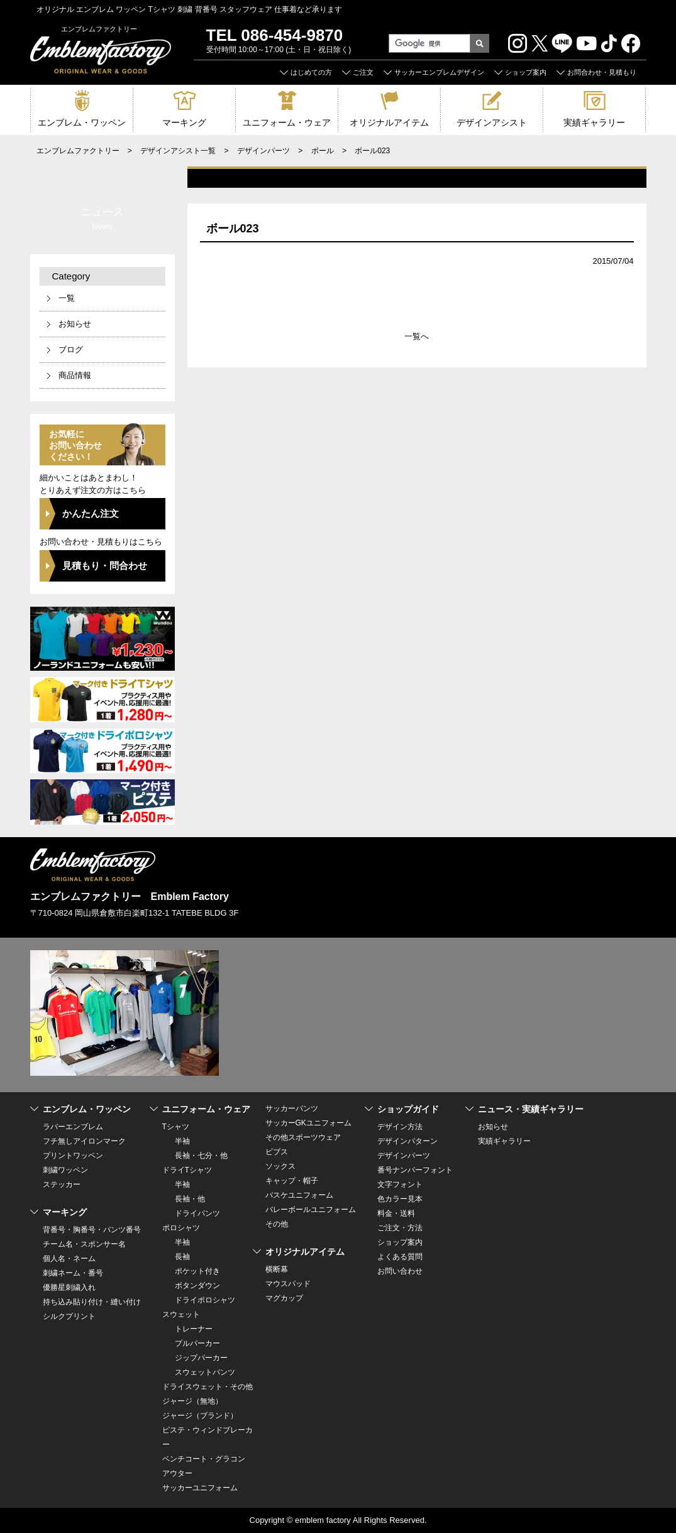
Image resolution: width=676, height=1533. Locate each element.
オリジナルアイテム (389, 122)
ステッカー (61, 1184)
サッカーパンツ (291, 1108)
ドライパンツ (197, 1213)
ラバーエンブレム (73, 1126)
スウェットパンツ (205, 1372)
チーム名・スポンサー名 (84, 1244)
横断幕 (276, 1269)
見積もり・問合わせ (104, 565)
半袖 (182, 1141)
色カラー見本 (400, 1198)
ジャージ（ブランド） (200, 1415)
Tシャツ (175, 1126)
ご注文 (363, 72)
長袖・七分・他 (201, 1155)
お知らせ (74, 323)
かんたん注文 (90, 513)
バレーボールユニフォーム (310, 1209)
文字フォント (400, 1184)
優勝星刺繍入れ (69, 1287)
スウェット (181, 1314)
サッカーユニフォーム (200, 1487)
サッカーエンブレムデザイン (439, 72)
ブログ (70, 349)
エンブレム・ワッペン (82, 122)
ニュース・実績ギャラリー (531, 1109)
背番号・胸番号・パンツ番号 (92, 1229)
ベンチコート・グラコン (203, 1458)
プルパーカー (197, 1343)
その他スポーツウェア (303, 1137)
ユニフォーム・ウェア (287, 122)
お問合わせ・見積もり (601, 72)
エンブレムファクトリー (77, 150)
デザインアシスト (492, 122)
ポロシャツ (181, 1227)
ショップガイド (408, 1109)
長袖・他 (190, 1198)
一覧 (66, 298)
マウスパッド (288, 1283)
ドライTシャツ (187, 1170)
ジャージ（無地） (192, 1401)
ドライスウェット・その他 (207, 1386)
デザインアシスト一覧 (178, 150)
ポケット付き (197, 1271)
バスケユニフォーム (299, 1195)
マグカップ (284, 1298)
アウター (177, 1473)
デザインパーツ (263, 150)
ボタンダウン (197, 1285)
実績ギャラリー (594, 122)
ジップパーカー (201, 1357)
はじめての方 (311, 72)
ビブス (276, 1151)
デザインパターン (407, 1141)
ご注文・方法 (400, 1227)
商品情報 (74, 375)
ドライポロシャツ (205, 1300)
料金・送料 (396, 1213)
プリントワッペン (73, 1155)
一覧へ (416, 336)
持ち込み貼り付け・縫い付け (92, 1301)
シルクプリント (69, 1316)
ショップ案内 (525, 72)
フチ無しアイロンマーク (84, 1141)
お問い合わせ (400, 1271)
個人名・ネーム (69, 1258)
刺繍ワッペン (65, 1170)
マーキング (184, 122)
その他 (276, 1224)
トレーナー (194, 1328)
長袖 (182, 1256)
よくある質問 (400, 1256)
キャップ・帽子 (291, 1180)
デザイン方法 (400, 1126)
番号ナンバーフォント (415, 1170)
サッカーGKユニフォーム (308, 1123)
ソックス (280, 1166)
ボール (322, 150)
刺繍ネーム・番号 (73, 1273)
